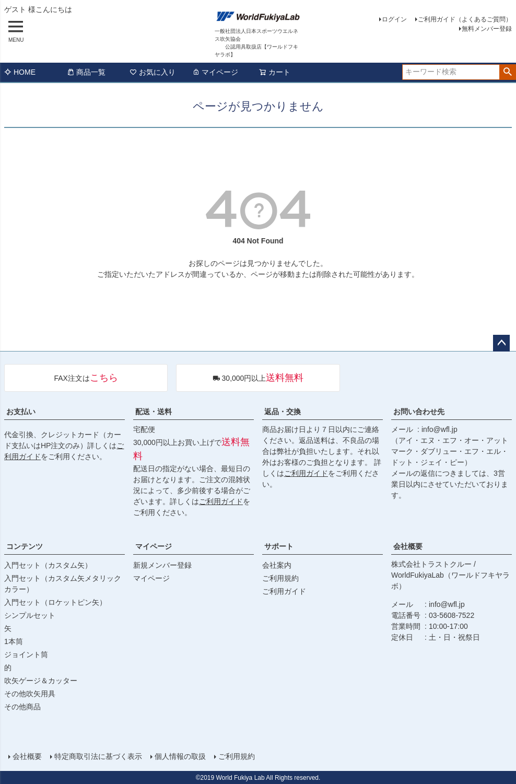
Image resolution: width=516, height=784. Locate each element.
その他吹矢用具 (29, 693)
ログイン (394, 19)
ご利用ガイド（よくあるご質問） (465, 19)
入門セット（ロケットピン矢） (55, 602)
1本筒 (13, 641)
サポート (279, 546)
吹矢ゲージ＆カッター (40, 680)
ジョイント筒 (26, 654)
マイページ (215, 72)
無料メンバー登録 (487, 28)
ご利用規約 (280, 578)
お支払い (21, 411)
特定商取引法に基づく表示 (98, 756)
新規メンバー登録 (162, 565)
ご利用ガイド (221, 501)
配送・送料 (153, 411)
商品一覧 (86, 72)
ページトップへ (501, 343)
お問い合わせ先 (418, 411)
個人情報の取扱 (180, 756)
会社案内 (276, 565)
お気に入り (152, 72)
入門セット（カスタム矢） (48, 565)
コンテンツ (24, 546)
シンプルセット (29, 615)
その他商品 (22, 707)
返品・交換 (282, 411)
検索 (507, 72)
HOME (20, 72)
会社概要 (408, 546)
